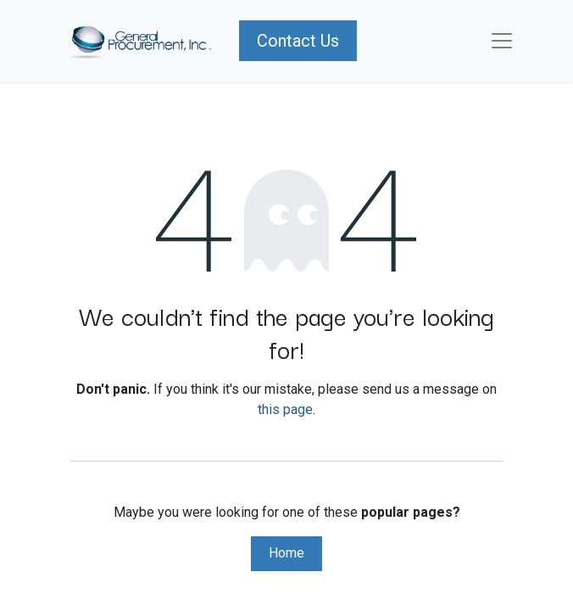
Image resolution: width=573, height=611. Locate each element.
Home (286, 553)
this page (285, 409)
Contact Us (298, 41)
